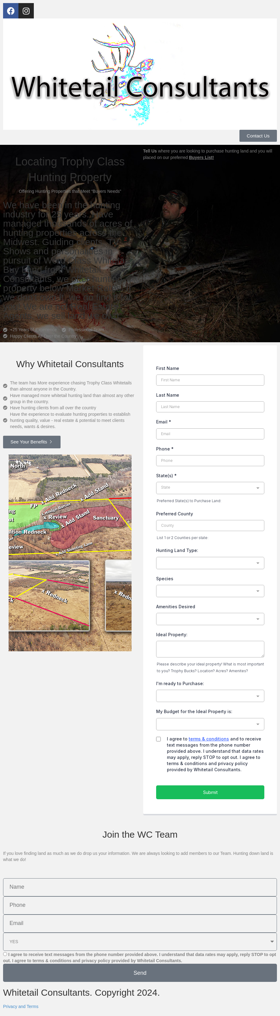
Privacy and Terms (20, 1006)
